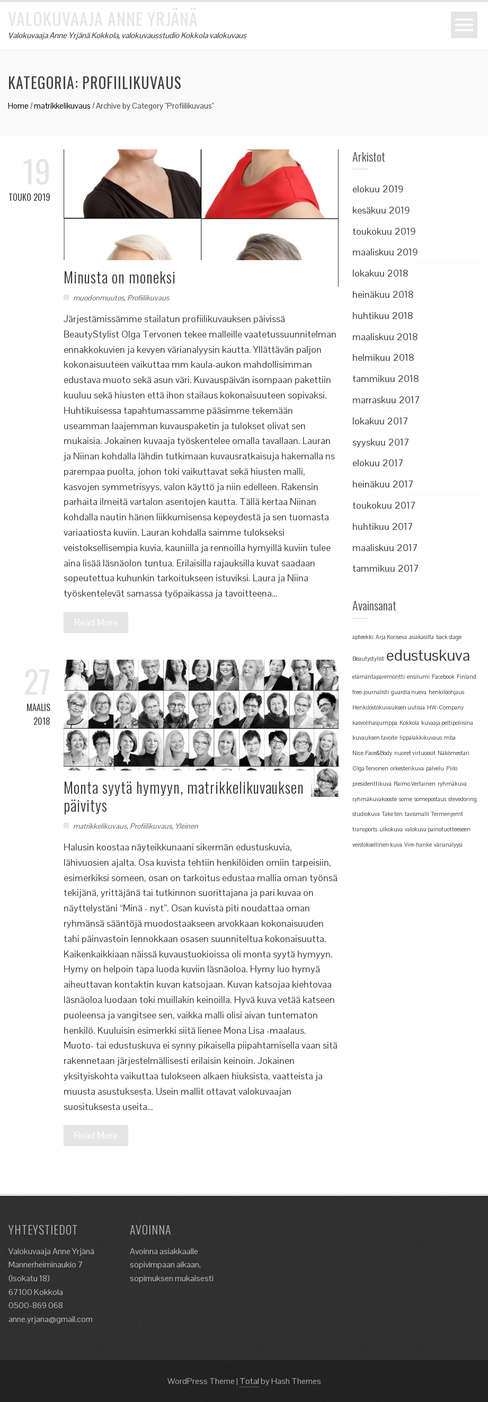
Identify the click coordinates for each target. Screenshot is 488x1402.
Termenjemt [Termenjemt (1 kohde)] (447, 814)
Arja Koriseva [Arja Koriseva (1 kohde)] (391, 637)
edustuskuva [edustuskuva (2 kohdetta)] (428, 655)
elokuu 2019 (378, 189)
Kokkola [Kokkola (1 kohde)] (409, 722)
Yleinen (186, 826)
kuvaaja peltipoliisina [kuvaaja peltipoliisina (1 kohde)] (447, 722)
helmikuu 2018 (383, 357)
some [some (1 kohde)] (405, 799)
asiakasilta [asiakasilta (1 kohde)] (421, 637)
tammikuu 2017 (385, 568)
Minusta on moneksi (120, 277)
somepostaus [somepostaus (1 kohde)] (430, 799)
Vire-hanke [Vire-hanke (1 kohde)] (418, 844)
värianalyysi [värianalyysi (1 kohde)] (448, 844)
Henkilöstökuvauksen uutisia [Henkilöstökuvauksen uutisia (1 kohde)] (388, 707)
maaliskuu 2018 (385, 337)
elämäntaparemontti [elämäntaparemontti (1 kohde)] (378, 676)
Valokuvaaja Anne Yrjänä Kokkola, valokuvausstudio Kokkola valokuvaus (127, 35)
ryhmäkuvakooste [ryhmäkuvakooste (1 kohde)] (374, 799)
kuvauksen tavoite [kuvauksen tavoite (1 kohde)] (374, 737)
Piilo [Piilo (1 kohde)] (451, 768)
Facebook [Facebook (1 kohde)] (443, 676)
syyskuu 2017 (381, 442)
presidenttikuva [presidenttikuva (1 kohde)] (372, 783)
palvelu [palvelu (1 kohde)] (435, 768)
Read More (96, 622)
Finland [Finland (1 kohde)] (466, 676)
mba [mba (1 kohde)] (450, 737)
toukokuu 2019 (384, 231)
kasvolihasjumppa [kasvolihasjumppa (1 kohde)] (374, 722)
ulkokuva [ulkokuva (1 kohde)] (391, 829)
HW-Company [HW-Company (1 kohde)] (445, 707)
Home (18, 106)
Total (249, 1381)
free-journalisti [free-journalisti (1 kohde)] (370, 692)
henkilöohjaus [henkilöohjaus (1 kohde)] (446, 692)
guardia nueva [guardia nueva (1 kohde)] (409, 692)
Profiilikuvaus (148, 298)
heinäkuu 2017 (383, 484)
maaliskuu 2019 (385, 252)
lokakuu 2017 (380, 421)
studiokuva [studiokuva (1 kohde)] (366, 814)
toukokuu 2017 (384, 505)
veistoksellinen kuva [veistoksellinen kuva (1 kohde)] (377, 844)
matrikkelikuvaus (62, 106)
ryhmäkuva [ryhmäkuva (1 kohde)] (452, 783)
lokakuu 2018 (380, 273)
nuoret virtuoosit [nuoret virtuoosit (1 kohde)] (415, 753)
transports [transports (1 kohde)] (364, 829)
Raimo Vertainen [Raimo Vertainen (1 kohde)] (415, 783)
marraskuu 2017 (386, 400)
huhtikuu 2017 (382, 526)
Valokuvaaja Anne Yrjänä (103, 18)
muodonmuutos (98, 298)
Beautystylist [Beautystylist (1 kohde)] (368, 658)
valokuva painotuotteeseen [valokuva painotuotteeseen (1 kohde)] (438, 829)
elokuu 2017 (378, 463)
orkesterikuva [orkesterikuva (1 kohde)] (407, 768)
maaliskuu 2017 (385, 548)
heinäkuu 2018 (383, 294)
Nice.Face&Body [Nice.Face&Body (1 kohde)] (372, 753)
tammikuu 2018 (385, 378)
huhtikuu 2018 (382, 315)
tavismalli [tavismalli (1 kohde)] (417, 814)
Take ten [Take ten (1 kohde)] (392, 814)
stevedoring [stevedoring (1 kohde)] (462, 799)
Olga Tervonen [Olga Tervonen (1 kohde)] (370, 768)
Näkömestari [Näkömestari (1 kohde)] (453, 753)
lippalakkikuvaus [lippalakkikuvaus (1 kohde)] (421, 737)
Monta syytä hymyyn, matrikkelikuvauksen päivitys (184, 796)
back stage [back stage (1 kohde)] (449, 637)
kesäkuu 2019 (381, 210)
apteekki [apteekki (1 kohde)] (363, 637)
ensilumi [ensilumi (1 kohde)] (418, 676)
